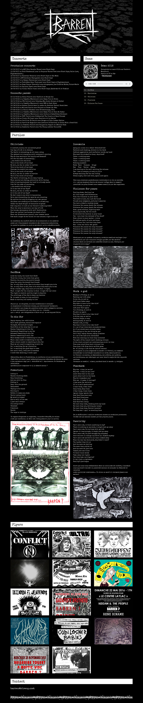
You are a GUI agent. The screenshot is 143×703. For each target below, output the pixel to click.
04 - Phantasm (89, 100)
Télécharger (107, 76)
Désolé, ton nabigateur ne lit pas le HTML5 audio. (108, 84)
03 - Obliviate (89, 97)
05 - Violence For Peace (93, 103)
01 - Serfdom (89, 90)
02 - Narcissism (90, 93)
